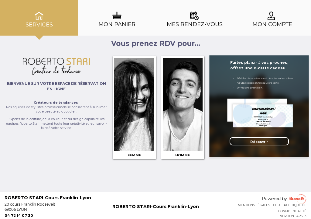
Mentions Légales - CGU (259, 205)
